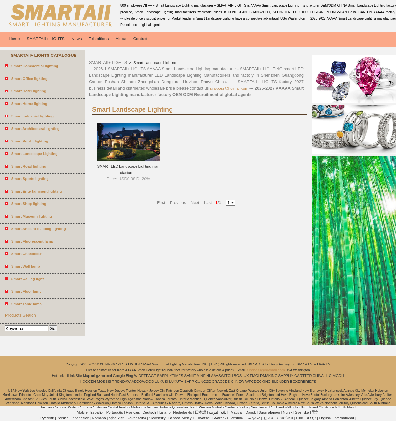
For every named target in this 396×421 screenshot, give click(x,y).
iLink (71, 376)
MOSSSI (104, 381)
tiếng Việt (116, 418)
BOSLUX (241, 376)
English (325, 418)
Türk (299, 418)
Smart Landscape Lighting (154, 62)
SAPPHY (286, 376)
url (93, 376)
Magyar (237, 412)
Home (14, 38)
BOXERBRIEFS (303, 381)
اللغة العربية (218, 412)
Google (119, 376)
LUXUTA (176, 381)
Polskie (63, 418)
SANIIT (190, 376)
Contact (140, 38)
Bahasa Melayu (181, 418)
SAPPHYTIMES (170, 376)
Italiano (165, 412)
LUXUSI (161, 381)
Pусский (47, 418)
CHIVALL (320, 376)
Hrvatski (203, 418)
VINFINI (203, 376)
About (120, 38)
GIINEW (237, 381)
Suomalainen (269, 412)
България (220, 418)
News (76, 38)
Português (114, 412)
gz (98, 376)
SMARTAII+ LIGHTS (46, 38)
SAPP (189, 381)
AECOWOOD (143, 381)
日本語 (200, 412)
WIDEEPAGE (145, 376)
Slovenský (157, 418)
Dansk (250, 412)
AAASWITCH (222, 376)
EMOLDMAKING (263, 376)
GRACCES (221, 381)
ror (103, 376)
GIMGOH (336, 376)
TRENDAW (121, 381)
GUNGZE (203, 381)
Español (97, 412)
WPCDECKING (258, 381)
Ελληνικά (253, 418)
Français (133, 412)
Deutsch (149, 412)
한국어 (269, 418)
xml (109, 376)
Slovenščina (136, 418)
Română (99, 418)
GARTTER (303, 376)
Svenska (302, 412)
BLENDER (280, 381)
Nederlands (182, 412)
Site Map (82, 376)
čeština (237, 418)
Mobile (82, 412)
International (343, 418)
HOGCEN (88, 381)
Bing (129, 376)
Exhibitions (99, 38)
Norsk (287, 412)
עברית (310, 418)
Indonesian (80, 418)
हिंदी (315, 412)
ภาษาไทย (285, 418)
